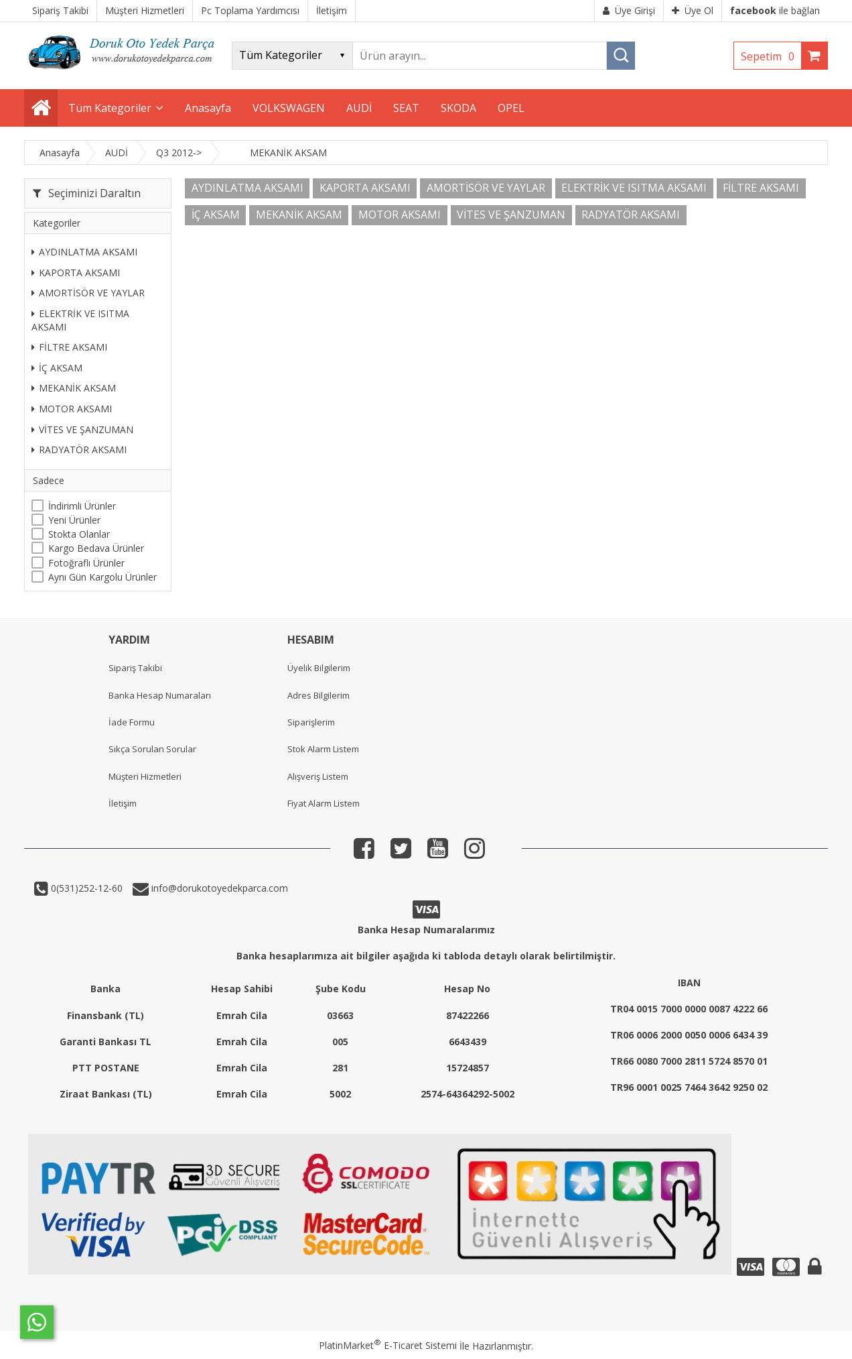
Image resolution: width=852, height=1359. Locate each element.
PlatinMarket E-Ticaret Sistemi (388, 1345)
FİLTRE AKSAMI (69, 347)
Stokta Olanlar (79, 534)
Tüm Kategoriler (109, 108)
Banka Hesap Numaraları (160, 695)
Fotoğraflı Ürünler (86, 562)
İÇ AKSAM (56, 367)
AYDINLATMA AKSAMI (84, 251)
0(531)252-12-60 (85, 888)
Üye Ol (692, 10)
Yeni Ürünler (74, 520)
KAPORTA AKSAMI (75, 272)
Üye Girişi (629, 10)
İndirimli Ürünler (82, 505)
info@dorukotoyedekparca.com (218, 888)
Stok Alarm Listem (323, 749)
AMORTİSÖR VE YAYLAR (88, 292)
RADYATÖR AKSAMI (79, 449)
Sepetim (771, 56)
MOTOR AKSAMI (71, 408)
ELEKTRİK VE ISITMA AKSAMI (80, 320)
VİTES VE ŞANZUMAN (82, 429)
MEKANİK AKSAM (73, 387)
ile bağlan (775, 10)
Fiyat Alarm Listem (323, 803)
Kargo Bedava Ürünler (96, 548)
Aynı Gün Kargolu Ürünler (102, 577)
